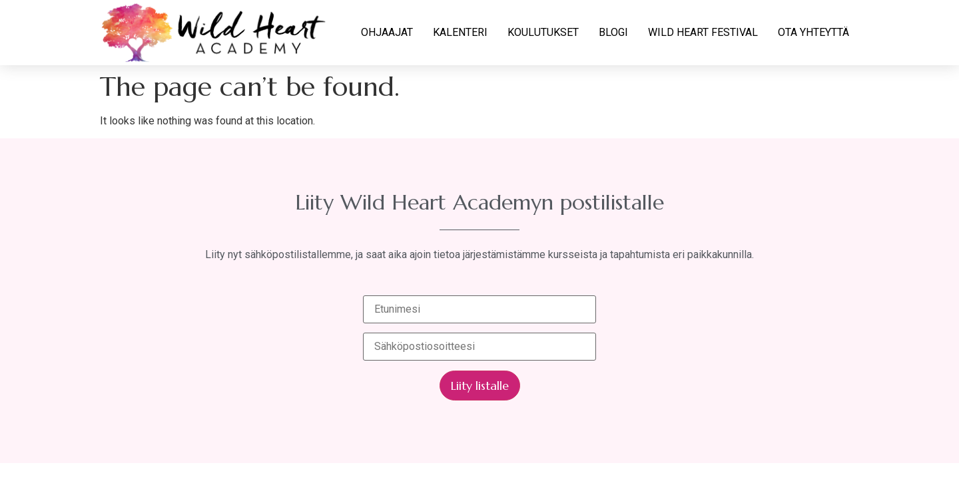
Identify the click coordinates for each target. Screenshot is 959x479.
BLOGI (613, 32)
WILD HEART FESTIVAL (703, 32)
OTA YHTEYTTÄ (813, 32)
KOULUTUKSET (543, 32)
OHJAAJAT (387, 32)
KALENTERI (460, 32)
